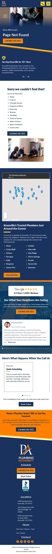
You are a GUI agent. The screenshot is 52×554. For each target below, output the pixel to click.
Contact (13, 100)
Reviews (13, 112)
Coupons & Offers (16, 106)
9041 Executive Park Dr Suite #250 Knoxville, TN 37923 (25, 518)
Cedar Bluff (10, 249)
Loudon (31, 246)
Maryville (32, 249)
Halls (8, 260)
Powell (31, 260)
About (12, 97)
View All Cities (12, 275)
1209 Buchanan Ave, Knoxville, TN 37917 (25, 502)
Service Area (14, 127)
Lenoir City (10, 267)
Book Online (26, 404)
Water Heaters (15, 121)
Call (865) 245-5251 (13, 40)
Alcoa (8, 246)
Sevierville (32, 264)
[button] (2, 348)
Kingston (10, 264)
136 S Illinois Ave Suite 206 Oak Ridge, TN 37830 (26, 509)
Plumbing (13, 115)
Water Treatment (16, 124)
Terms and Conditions (22, 551)
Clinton (9, 253)
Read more (12, 342)
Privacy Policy (32, 551)
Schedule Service (16, 103)
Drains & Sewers (16, 118)
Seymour (31, 267)
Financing (13, 109)
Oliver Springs (34, 257)
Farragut (9, 257)
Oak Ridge (32, 253)
